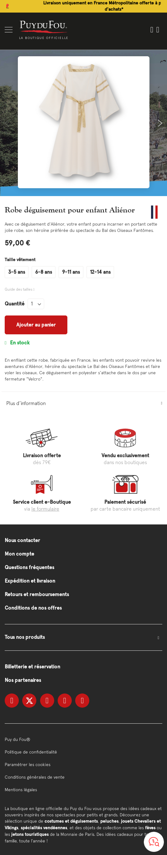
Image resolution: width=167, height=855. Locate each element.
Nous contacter (22, 540)
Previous (7, 123)
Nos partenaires (23, 680)
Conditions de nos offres (33, 608)
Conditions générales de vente (35, 777)
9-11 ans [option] (71, 272)
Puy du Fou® (17, 739)
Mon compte (19, 554)
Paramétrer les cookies (27, 764)
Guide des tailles (19, 289)
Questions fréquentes (29, 567)
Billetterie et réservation (32, 667)
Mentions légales (21, 789)
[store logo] (44, 26)
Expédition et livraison (30, 581)
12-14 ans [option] (100, 272)
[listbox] (83, 272)
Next (160, 123)
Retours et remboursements (37, 594)
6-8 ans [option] (43, 272)
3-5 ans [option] (16, 272)
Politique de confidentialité (31, 751)
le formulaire (45, 509)
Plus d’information (26, 403)
